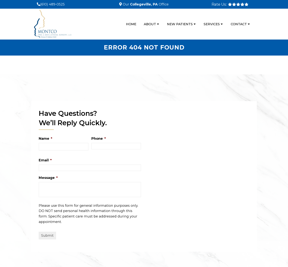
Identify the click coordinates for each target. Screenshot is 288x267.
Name (45, 139)
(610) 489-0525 (52, 4)
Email (45, 160)
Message (48, 178)
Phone (98, 139)
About (150, 24)
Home (131, 24)
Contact (239, 24)
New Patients (180, 24)
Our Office (145, 4)
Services (212, 24)
